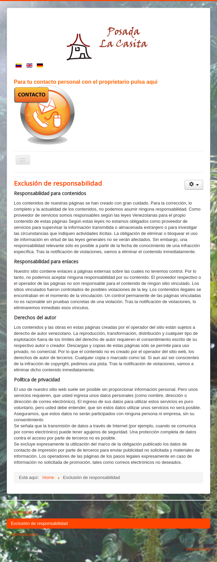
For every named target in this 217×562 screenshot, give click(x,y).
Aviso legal (21, 512)
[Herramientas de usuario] (194, 185)
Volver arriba (198, 549)
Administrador (24, 534)
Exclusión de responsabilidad (39, 523)
